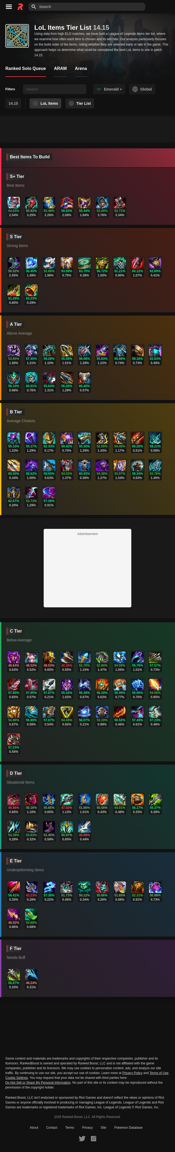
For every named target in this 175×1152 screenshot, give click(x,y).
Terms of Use (159, 1073)
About (34, 1127)
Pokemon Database (128, 1127)
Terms (69, 1127)
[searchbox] (54, 89)
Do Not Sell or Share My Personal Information (37, 1082)
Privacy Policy (132, 1073)
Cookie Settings (16, 1078)
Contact (51, 1127)
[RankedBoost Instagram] (93, 1138)
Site (103, 1127)
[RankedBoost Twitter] (82, 1138)
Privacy (87, 1127)
